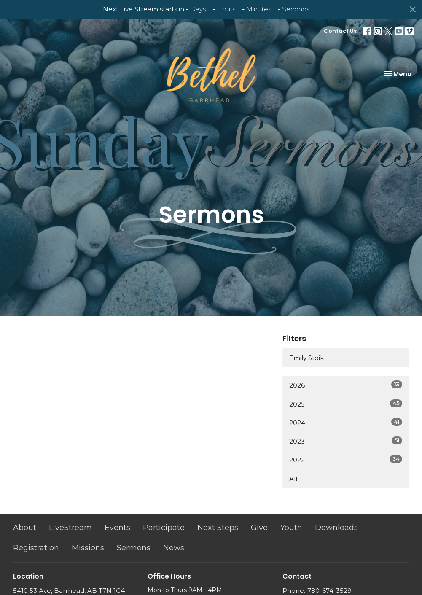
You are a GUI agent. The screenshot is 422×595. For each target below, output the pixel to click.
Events (117, 527)
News (173, 547)
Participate (164, 527)
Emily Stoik (306, 358)
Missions (88, 547)
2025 (345, 403)
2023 (345, 440)
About (24, 527)
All (293, 479)
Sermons (134, 547)
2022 (345, 459)
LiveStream (70, 527)
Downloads (336, 527)
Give (259, 527)
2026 (345, 384)
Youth (291, 527)
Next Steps (217, 527)
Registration (36, 547)
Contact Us (340, 31)
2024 (345, 422)
